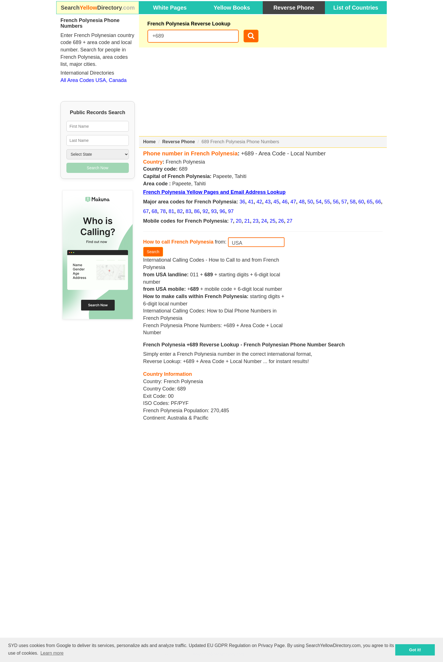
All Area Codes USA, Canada (93, 80)
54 (319, 202)
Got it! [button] (415, 650)
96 (222, 211)
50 (310, 202)
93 (214, 211)
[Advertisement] (263, 91)
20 (239, 221)
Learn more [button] (52, 653)
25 (272, 221)
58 (352, 202)
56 (335, 202)
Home (149, 141)
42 (259, 202)
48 (302, 202)
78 (163, 211)
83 (188, 211)
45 (276, 202)
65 (369, 202)
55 (327, 202)
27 (289, 221)
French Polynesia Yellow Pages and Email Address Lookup (214, 192)
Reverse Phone (293, 8)
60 (361, 202)
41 (251, 202)
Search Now (97, 168)
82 (180, 211)
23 (256, 221)
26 (281, 221)
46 (285, 202)
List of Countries (355, 8)
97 (231, 211)
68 (154, 211)
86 (197, 211)
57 (344, 202)
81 (171, 211)
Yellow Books (232, 8)
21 (247, 221)
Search (153, 251)
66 (378, 202)
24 (264, 221)
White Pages (170, 8)
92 (205, 211)
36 (242, 202)
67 (146, 211)
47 (293, 202)
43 (268, 202)
